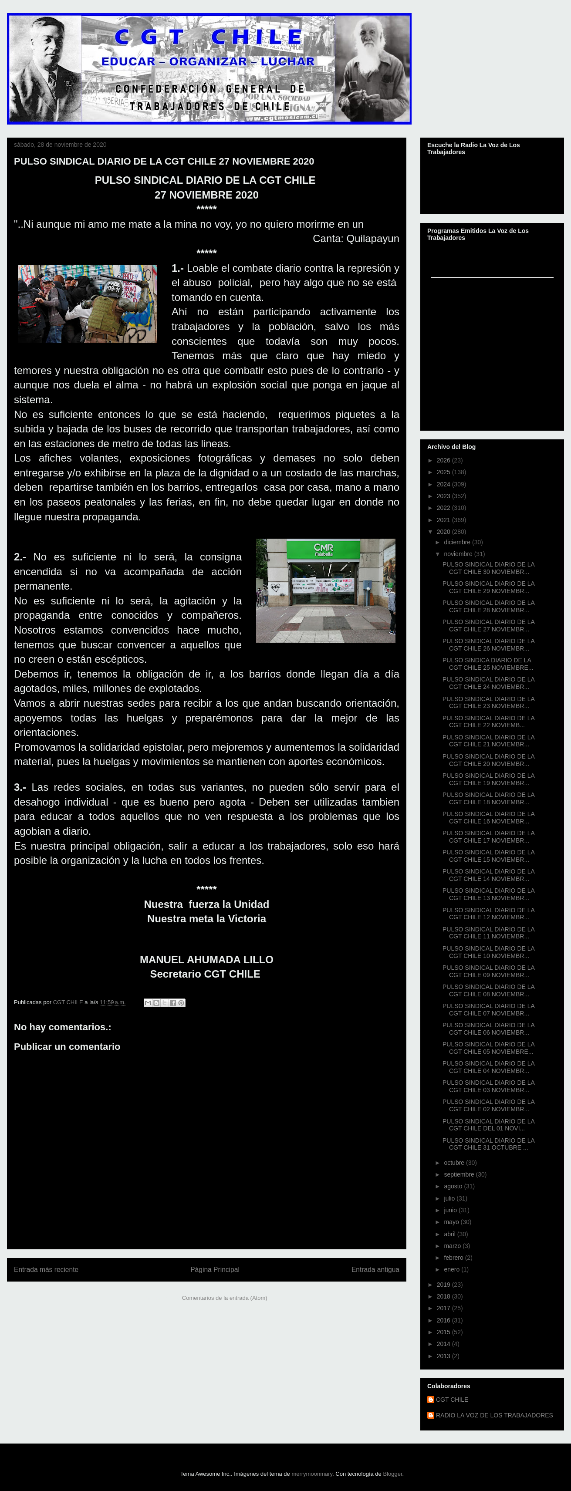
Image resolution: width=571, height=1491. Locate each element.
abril (450, 1234)
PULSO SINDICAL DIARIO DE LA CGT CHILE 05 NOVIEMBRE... (488, 1048)
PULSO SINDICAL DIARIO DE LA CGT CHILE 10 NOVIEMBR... (488, 952)
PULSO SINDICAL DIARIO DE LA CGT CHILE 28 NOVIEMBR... (488, 606)
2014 (444, 1343)
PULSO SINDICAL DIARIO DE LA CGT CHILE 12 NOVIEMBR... (488, 914)
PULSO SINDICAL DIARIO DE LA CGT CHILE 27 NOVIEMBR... (488, 625)
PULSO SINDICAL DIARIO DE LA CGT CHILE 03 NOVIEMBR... (488, 1086)
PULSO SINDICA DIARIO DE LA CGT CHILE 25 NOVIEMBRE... (488, 664)
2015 (444, 1332)
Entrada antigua (375, 1269)
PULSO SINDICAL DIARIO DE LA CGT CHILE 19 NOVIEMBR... (488, 779)
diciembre (458, 542)
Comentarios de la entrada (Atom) (224, 1298)
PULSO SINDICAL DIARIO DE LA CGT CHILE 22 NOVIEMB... (488, 722)
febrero (454, 1257)
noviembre (459, 553)
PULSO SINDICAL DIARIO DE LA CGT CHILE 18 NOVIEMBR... (488, 798)
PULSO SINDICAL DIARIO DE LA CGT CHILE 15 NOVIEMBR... (488, 856)
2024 (444, 484)
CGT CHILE (452, 1399)
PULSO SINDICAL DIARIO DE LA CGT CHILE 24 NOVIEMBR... (488, 683)
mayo (452, 1221)
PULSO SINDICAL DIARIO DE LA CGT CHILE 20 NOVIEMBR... (488, 760)
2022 (444, 507)
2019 (444, 1284)
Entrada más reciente (46, 1269)
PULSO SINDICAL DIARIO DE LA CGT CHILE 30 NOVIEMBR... (488, 568)
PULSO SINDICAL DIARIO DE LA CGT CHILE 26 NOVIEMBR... (488, 645)
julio (450, 1198)
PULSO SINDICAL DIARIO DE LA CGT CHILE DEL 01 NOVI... (488, 1125)
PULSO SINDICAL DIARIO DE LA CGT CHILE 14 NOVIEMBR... (488, 875)
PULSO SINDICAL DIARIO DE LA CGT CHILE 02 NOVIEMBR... (488, 1105)
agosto (454, 1186)
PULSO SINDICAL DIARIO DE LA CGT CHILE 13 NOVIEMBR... (488, 894)
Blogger (392, 1474)
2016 (444, 1320)
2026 (444, 460)
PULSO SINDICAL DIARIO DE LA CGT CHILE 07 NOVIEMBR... (488, 1009)
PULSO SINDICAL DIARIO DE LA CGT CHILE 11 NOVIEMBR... (488, 933)
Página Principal (215, 1269)
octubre (455, 1162)
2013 (444, 1356)
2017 (444, 1308)
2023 (444, 496)
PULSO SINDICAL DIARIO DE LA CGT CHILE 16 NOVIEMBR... (488, 817)
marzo (453, 1245)
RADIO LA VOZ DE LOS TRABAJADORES (494, 1415)
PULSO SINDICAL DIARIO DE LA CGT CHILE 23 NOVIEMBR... (488, 702)
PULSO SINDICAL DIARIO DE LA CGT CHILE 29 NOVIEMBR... (488, 587)
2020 (444, 531)
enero (452, 1269)
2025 (444, 472)
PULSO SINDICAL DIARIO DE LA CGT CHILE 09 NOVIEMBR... (488, 971)
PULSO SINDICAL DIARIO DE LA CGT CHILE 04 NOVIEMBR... (488, 1067)
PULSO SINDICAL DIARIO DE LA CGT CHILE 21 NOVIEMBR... (488, 741)
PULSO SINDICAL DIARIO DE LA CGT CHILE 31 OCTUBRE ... (488, 1144)
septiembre (460, 1174)
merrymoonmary (311, 1474)
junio (451, 1210)
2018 (444, 1296)
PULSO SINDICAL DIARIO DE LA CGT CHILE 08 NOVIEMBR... (488, 990)
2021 (444, 519)
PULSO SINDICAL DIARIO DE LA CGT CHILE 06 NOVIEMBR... (488, 1029)
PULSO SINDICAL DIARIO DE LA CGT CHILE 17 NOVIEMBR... (488, 837)
